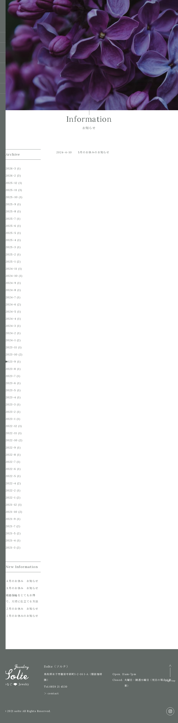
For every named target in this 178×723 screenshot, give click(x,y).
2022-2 (11, 490)
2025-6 (11, 226)
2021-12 (11, 504)
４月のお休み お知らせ (22, 581)
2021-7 (10, 526)
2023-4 (11, 397)
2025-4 (11, 240)
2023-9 (11, 361)
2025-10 (12, 197)
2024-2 (11, 333)
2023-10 (12, 354)
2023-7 (11, 376)
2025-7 (11, 218)
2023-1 (11, 419)
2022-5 (11, 476)
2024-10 (12, 276)
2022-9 (11, 447)
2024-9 (11, 283)
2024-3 (11, 326)
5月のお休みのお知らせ (93, 152)
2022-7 (11, 462)
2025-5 (11, 233)
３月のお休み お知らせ (22, 588)
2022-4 (11, 483)
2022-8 (11, 454)
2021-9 (11, 519)
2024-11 (11, 268)
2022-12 (11, 426)
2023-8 (11, 369)
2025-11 (11, 190)
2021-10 (11, 512)
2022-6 (11, 469)
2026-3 (11, 168)
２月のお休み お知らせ (22, 608)
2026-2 (11, 175)
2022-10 (12, 440)
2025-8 (11, 211)
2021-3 (11, 547)
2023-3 (11, 404)
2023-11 (11, 347)
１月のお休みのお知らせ (22, 616)
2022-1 (11, 497)
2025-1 (11, 261)
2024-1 (11, 340)
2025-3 (11, 247)
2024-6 (11, 304)
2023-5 (11, 390)
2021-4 (11, 540)
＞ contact (51, 693)
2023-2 (11, 412)
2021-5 (11, 533)
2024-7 (11, 297)
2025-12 (11, 183)
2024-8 (11, 290)
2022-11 (11, 433)
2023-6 (11, 383)
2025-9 (11, 204)
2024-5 (11, 311)
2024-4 (11, 318)
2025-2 (11, 254)
